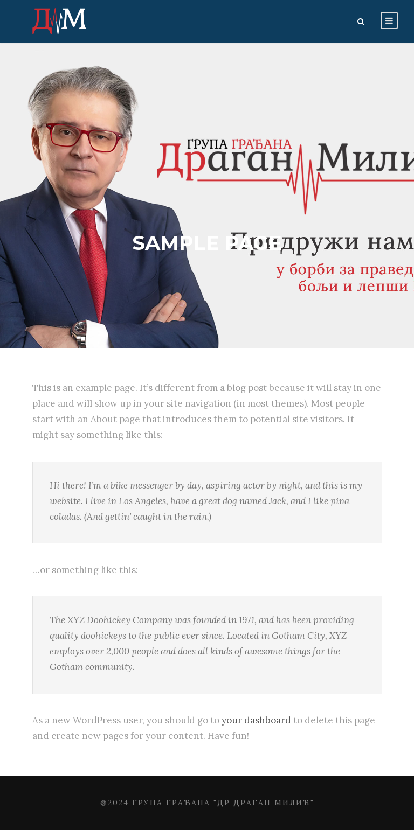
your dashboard (256, 720)
